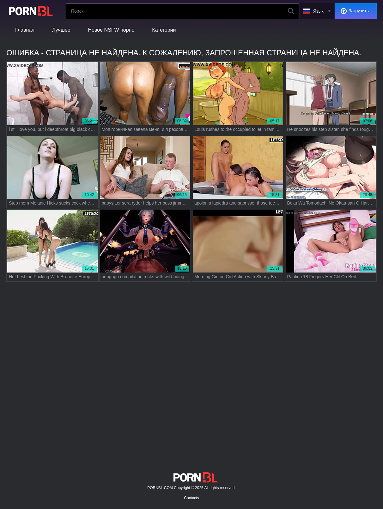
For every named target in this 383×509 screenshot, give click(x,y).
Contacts (191, 498)
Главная (24, 30)
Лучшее (61, 30)
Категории (164, 30)
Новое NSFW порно (111, 30)
